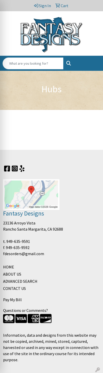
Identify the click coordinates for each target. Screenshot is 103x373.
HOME (8, 266)
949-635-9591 (18, 241)
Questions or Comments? (25, 310)
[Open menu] (93, 63)
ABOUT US (12, 274)
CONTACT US (14, 288)
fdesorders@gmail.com (23, 253)
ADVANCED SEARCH (20, 281)
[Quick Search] (33, 63)
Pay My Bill (12, 299)
